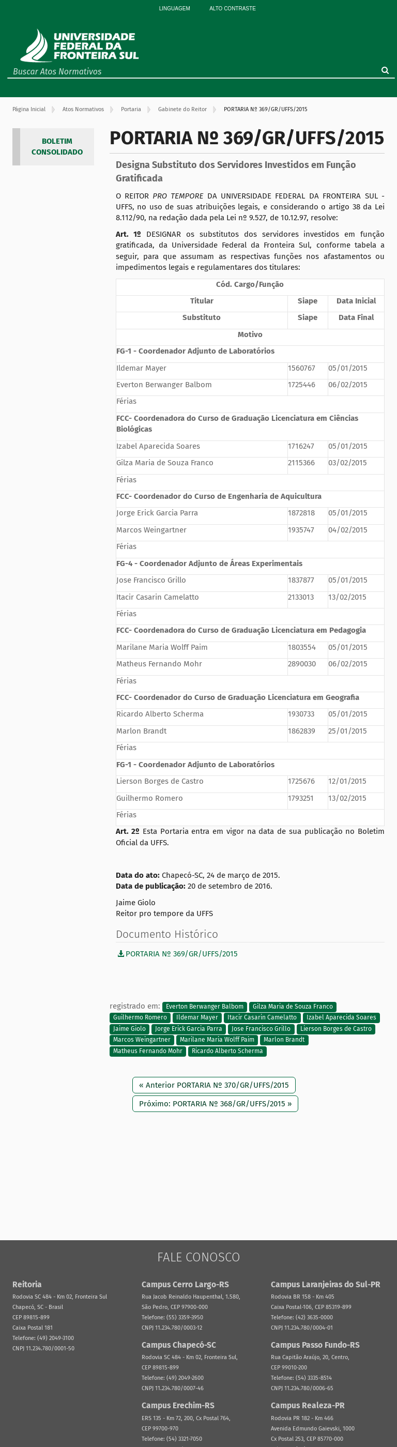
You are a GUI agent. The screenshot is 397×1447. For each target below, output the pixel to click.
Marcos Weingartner (142, 1039)
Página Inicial (28, 109)
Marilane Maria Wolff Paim (217, 1039)
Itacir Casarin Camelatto (262, 1018)
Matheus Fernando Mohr (147, 1051)
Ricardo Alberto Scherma (227, 1051)
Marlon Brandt (284, 1039)
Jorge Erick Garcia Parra (188, 1028)
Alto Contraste (232, 8)
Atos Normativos (83, 109)
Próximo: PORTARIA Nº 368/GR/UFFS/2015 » (215, 1103)
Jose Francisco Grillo (261, 1028)
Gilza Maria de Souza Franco (293, 1006)
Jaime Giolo (129, 1028)
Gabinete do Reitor (182, 109)
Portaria (131, 109)
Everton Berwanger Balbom (204, 1006)
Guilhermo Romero (140, 1018)
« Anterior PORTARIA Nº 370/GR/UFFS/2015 (214, 1085)
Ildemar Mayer (197, 1018)
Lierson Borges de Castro (336, 1028)
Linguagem (174, 8)
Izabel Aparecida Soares (341, 1018)
